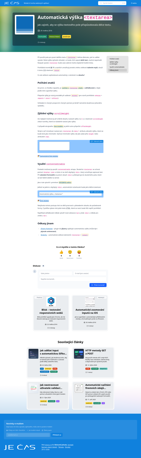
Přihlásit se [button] (57, 435)
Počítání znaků (114, 59)
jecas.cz (48, 445)
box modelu (58, 126)
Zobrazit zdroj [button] (97, 141)
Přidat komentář (98, 285)
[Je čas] (19, 447)
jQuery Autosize (47, 229)
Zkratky (67, 447)
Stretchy (44, 235)
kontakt (70, 445)
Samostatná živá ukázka (49, 156)
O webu (134, 3)
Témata (61, 447)
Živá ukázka (44, 201)
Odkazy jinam (114, 70)
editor (65, 182)
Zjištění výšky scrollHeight (114, 63)
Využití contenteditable (117, 67)
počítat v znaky (72, 88)
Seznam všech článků (49, 447)
